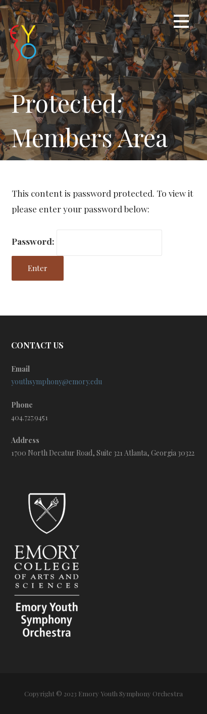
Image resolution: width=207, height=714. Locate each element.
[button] (181, 23)
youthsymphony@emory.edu (56, 381)
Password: (87, 241)
